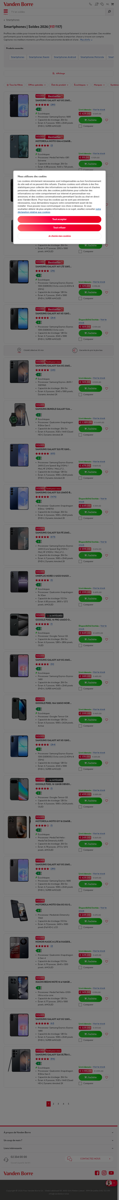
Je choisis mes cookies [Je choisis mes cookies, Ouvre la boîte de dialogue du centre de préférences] (59, 236)
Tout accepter (59, 219)
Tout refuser (59, 227)
